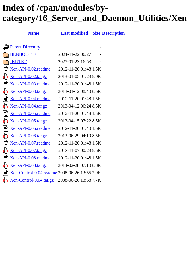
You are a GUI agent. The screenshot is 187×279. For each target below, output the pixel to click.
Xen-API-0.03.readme (30, 83)
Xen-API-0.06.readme (30, 128)
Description (113, 33)
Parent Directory (25, 46)
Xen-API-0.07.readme (30, 143)
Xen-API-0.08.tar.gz (28, 165)
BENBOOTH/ (23, 54)
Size (96, 33)
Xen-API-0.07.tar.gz (28, 150)
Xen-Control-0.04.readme (33, 172)
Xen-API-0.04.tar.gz (28, 106)
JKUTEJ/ (18, 61)
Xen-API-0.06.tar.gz (28, 135)
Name (33, 33)
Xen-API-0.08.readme (30, 157)
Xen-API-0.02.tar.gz (28, 76)
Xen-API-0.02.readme (30, 69)
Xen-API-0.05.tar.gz (28, 120)
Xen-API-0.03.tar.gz (28, 91)
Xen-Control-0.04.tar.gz (32, 180)
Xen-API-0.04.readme (30, 98)
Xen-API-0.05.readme (30, 113)
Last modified (74, 33)
